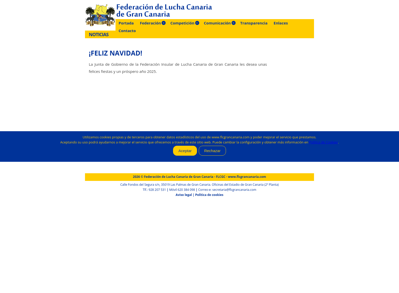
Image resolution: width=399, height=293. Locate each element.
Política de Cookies (323, 142)
